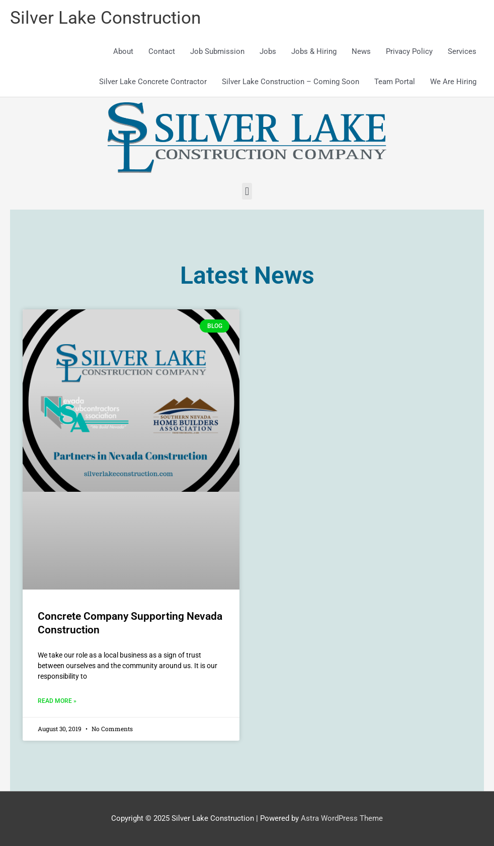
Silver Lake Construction (105, 18)
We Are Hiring (453, 81)
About (123, 51)
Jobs (268, 51)
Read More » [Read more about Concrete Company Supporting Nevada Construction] (57, 700)
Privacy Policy (409, 51)
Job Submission (217, 51)
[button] (247, 191)
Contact (161, 51)
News (361, 51)
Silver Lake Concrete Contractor (153, 81)
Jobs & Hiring (314, 51)
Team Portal (394, 81)
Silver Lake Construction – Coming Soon (290, 81)
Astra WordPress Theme (342, 818)
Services (462, 51)
